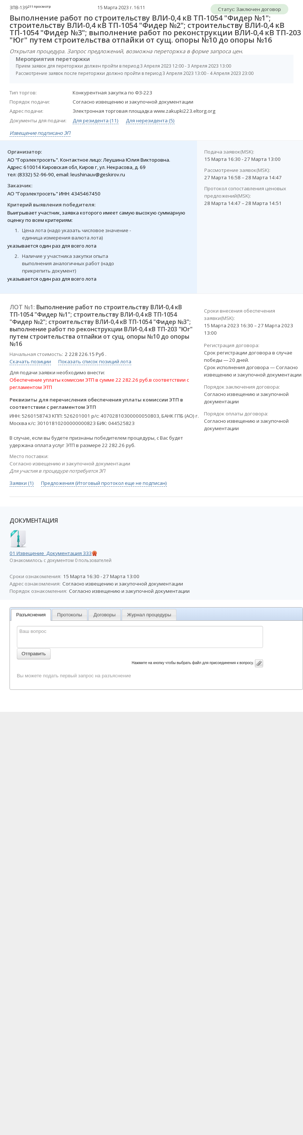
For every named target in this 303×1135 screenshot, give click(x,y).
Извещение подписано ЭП (40, 133)
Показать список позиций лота (94, 361)
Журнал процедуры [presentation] (149, 614)
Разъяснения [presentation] (31, 614)
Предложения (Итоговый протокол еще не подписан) (104, 483)
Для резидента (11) (95, 120)
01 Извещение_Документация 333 (51, 553)
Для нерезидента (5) (150, 120)
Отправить (34, 653)
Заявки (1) (22, 483)
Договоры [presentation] (105, 614)
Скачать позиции (30, 361)
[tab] (31, 615)
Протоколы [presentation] (69, 614)
